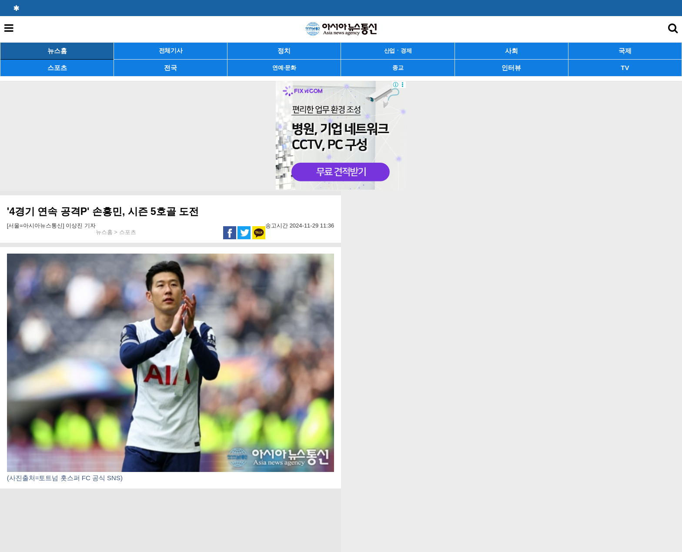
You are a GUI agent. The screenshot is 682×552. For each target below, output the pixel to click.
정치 (284, 50)
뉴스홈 (57, 50)
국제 (625, 50)
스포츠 (57, 67)
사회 (511, 50)
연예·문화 (284, 67)
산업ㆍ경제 (398, 50)
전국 (170, 67)
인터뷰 (511, 67)
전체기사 (171, 50)
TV (625, 67)
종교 (397, 67)
